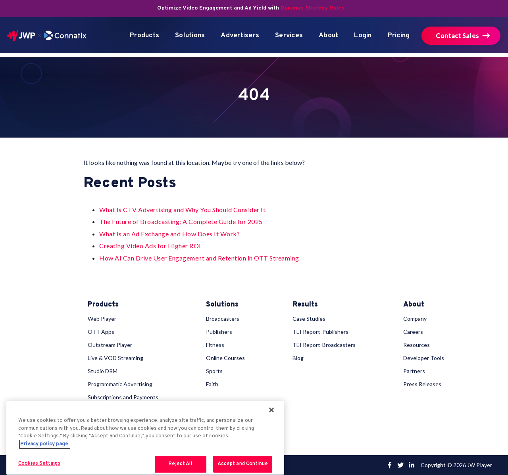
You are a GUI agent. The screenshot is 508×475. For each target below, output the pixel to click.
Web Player (102, 318)
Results (305, 305)
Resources (416, 344)
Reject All (180, 464)
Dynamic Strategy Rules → (316, 8)
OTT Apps (101, 331)
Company (415, 318)
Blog (298, 357)
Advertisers (240, 35)
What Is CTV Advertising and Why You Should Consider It (182, 209)
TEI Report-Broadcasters (324, 344)
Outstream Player (110, 344)
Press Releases (422, 384)
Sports (214, 371)
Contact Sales (457, 35)
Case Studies (308, 318)
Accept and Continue (242, 464)
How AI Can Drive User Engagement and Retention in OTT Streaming (199, 258)
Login (362, 35)
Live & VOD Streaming (115, 357)
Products (144, 35)
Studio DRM (102, 371)
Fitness (215, 344)
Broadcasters (222, 318)
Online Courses (225, 357)
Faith (212, 384)
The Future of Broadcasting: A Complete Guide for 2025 (181, 221)
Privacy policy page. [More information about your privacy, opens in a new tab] (44, 444)
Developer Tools (423, 357)
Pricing (399, 35)
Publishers (219, 331)
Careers (413, 331)
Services (289, 35)
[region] (145, 438)
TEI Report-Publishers (320, 331)
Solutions (190, 35)
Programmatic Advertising (120, 384)
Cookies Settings (39, 463)
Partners (414, 371)
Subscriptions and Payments (123, 397)
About (328, 35)
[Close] (271, 410)
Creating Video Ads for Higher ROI (150, 245)
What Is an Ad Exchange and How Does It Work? (169, 234)
